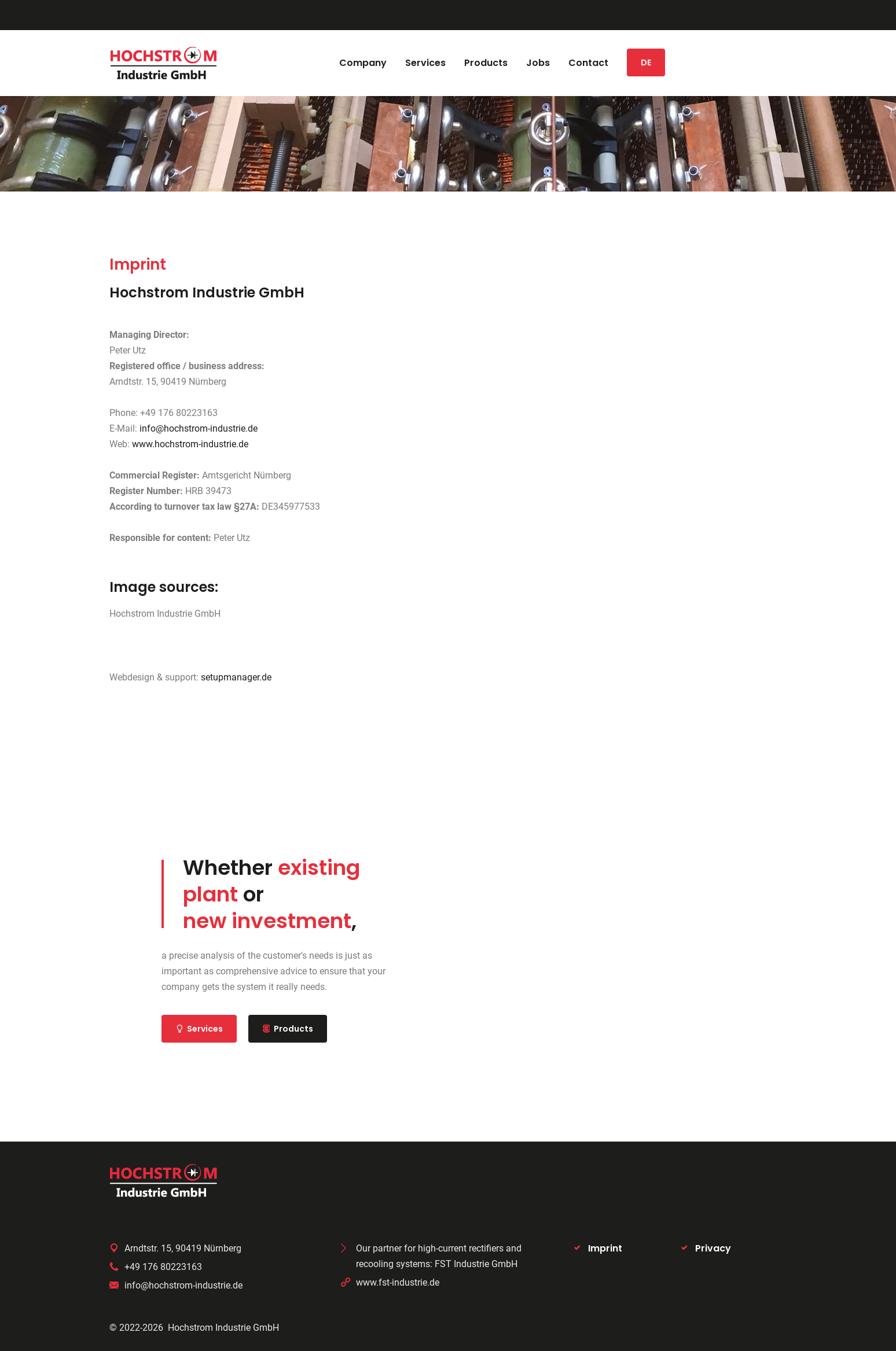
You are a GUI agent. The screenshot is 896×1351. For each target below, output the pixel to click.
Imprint (605, 1248)
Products (287, 1029)
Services (199, 1029)
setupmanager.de (236, 677)
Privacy (713, 1248)
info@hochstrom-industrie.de (198, 428)
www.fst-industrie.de (397, 1282)
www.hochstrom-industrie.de (190, 444)
